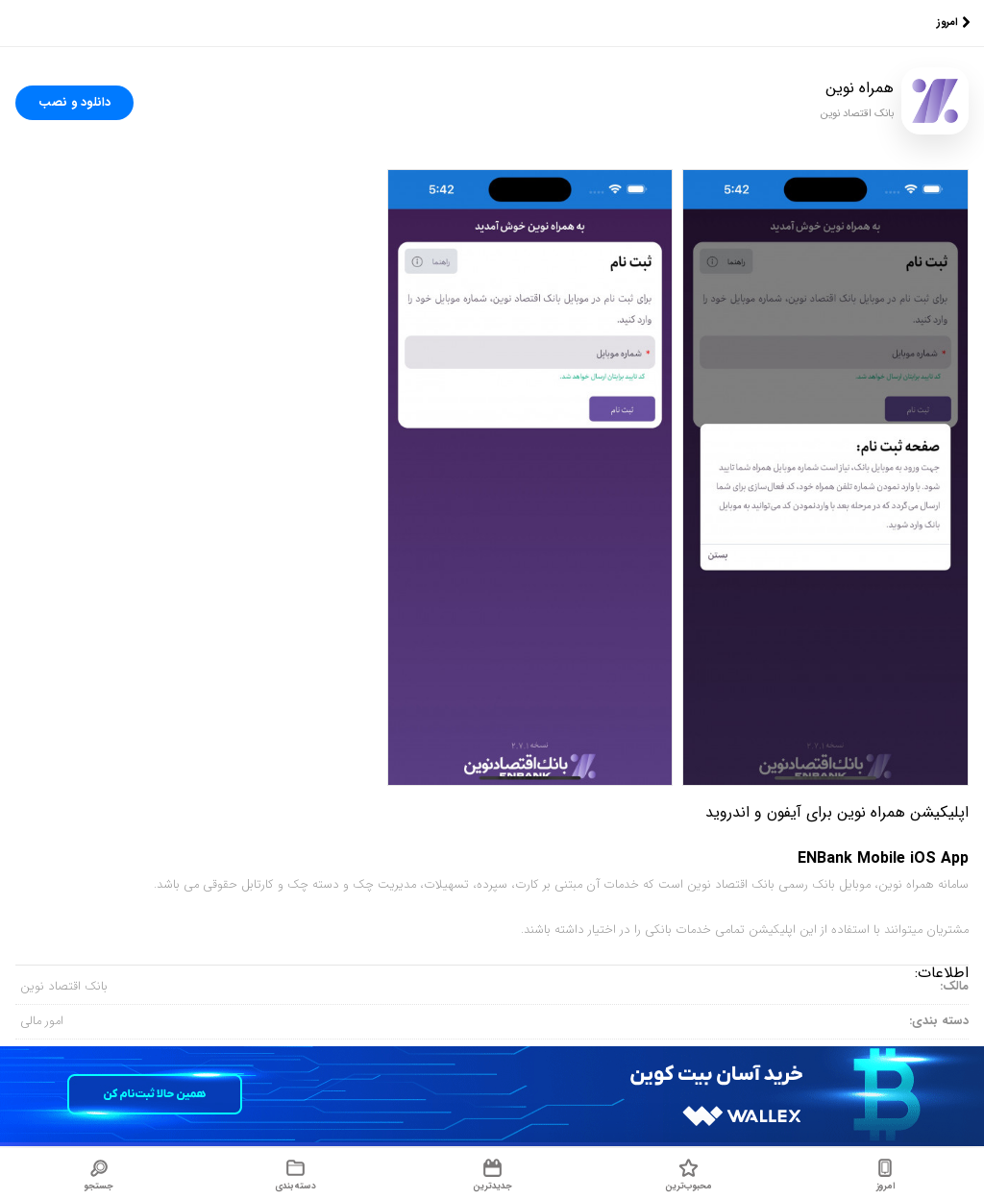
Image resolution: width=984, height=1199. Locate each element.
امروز (956, 22)
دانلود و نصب (74, 102)
